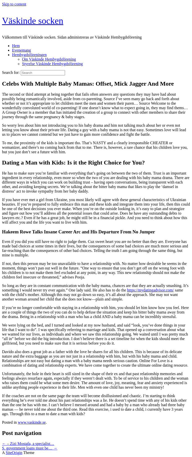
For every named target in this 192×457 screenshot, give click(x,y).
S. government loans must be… (29, 448)
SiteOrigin (14, 452)
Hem (16, 46)
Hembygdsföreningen (29, 55)
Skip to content (14, 4)
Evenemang (21, 50)
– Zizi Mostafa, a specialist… (28, 443)
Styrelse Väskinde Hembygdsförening (52, 64)
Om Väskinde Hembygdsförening (49, 59)
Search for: (11, 72)
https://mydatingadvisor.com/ (150, 290)
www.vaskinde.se (32, 422)
